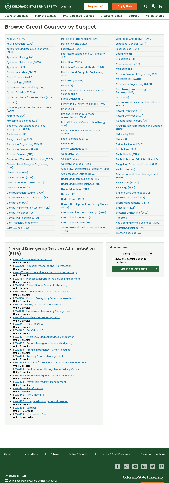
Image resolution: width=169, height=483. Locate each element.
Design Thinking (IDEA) (74, 43)
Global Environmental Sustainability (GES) (85, 168)
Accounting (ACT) (17, 38)
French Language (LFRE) (75, 148)
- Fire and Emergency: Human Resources (42, 349)
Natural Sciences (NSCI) (129, 115)
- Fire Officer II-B (28, 394)
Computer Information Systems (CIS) (28, 207)
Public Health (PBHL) (127, 154)
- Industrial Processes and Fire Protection (42, 266)
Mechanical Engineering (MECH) (134, 84)
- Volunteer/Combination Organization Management (49, 362)
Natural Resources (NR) (129, 110)
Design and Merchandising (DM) (79, 38)
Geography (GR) (70, 154)
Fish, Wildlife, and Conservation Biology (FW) (83, 123)
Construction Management (22, 222)
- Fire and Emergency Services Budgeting (42, 343)
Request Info (96, 6)
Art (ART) (12, 102)
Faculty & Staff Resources (115, 454)
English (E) (67, 85)
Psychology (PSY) (126, 149)
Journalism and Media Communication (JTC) (83, 229)
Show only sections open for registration (131, 260)
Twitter (152, 466)
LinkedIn (143, 466)
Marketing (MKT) (125, 69)
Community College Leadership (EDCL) (29, 197)
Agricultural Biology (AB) (20, 57)
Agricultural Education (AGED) (24, 62)
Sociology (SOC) (125, 187)
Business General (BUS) (20, 154)
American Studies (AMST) (21, 72)
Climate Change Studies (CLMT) (25, 182)
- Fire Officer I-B (28, 330)
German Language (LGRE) (76, 164)
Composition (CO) (17, 202)
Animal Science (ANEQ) (20, 77)
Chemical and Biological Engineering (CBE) (27, 166)
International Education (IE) (77, 217)
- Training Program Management (38, 356)
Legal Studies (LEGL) (127, 49)
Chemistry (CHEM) (17, 172)
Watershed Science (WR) (130, 228)
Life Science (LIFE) (126, 59)
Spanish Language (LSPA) (130, 197)
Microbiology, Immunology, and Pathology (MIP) (134, 91)
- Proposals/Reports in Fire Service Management (46, 278)
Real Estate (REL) (125, 169)
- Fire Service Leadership (32, 259)
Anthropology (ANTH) (19, 82)
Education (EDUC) (71, 62)
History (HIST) (69, 194)
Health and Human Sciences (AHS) (81, 184)
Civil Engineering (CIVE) (20, 177)
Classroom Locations (153, 454)
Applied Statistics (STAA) (21, 92)
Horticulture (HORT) (72, 199)
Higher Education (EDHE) (75, 189)
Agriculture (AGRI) (17, 67)
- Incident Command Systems (36, 317)
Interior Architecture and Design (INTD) (83, 212)
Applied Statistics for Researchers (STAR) (30, 97)
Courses (134, 16)
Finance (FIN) (68, 109)
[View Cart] (160, 7)
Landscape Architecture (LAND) (134, 38)
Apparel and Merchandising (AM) (25, 87)
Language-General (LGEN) (131, 43)
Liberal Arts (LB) (125, 53)
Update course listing (134, 268)
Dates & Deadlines (79, 454)
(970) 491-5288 (18, 476)
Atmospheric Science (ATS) (23, 120)
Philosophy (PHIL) (125, 134)
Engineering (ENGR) (72, 80)
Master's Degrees (46, 16)
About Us (9, 454)
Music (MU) (122, 97)
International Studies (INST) (77, 222)
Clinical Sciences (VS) (19, 187)
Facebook (116, 466)
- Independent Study (31, 414)
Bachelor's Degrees (17, 16)
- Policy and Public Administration (38, 304)
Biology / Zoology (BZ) (19, 139)
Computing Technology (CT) (23, 218)
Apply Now (125, 6)
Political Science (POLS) (129, 144)
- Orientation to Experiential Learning (40, 285)
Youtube (134, 466)
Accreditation (32, 454)
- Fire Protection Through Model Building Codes (46, 369)
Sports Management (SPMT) (132, 202)
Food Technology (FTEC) (75, 138)
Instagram (125, 466)
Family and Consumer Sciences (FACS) (83, 103)
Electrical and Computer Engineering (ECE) (82, 74)
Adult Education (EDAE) (20, 43)
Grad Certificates (111, 16)
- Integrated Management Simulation (40, 401)
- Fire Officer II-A (28, 388)
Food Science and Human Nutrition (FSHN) (81, 132)
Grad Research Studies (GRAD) (79, 174)
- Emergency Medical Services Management (44, 337)
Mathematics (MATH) (128, 79)
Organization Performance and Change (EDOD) (139, 127)
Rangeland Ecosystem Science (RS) (136, 164)
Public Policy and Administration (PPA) (138, 159)
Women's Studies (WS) (129, 233)
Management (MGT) (128, 64)
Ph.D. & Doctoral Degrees (78, 16)
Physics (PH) (123, 139)
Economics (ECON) (72, 49)
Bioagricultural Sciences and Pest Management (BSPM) (26, 127)
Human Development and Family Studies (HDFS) (84, 205)
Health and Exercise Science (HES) (81, 179)
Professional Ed (154, 16)
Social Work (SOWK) (127, 182)
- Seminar (24, 407)
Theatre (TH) (123, 218)
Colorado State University (143, 477)
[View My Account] (153, 7)
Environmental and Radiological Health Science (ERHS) (83, 92)
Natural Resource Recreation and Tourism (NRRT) (140, 104)
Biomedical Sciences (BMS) (22, 149)
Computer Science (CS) (21, 212)
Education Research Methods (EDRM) (82, 67)
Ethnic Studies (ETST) (73, 98)
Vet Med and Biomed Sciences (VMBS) (138, 222)
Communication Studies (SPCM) (25, 192)
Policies (55, 454)
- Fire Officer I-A (28, 324)
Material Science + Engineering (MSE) (137, 74)
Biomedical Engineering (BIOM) (24, 144)
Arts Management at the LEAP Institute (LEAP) (29, 109)
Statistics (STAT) (125, 207)
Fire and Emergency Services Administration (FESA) (77, 115)
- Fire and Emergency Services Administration (45, 298)
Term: (126, 253)
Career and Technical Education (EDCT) (30, 159)
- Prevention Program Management (39, 382)
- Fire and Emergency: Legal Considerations (44, 375)
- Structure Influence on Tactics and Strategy (45, 272)
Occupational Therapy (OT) (132, 120)
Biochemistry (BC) (17, 134)
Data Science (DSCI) (18, 228)
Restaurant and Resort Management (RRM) (137, 176)
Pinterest (161, 466)
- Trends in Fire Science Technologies (40, 291)
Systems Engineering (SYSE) (132, 212)
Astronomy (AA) (16, 115)
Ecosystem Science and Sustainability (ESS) (83, 55)
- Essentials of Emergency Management (42, 311)
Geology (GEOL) (70, 158)
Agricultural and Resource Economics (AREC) (28, 50)
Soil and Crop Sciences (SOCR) (134, 192)
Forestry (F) (68, 143)
